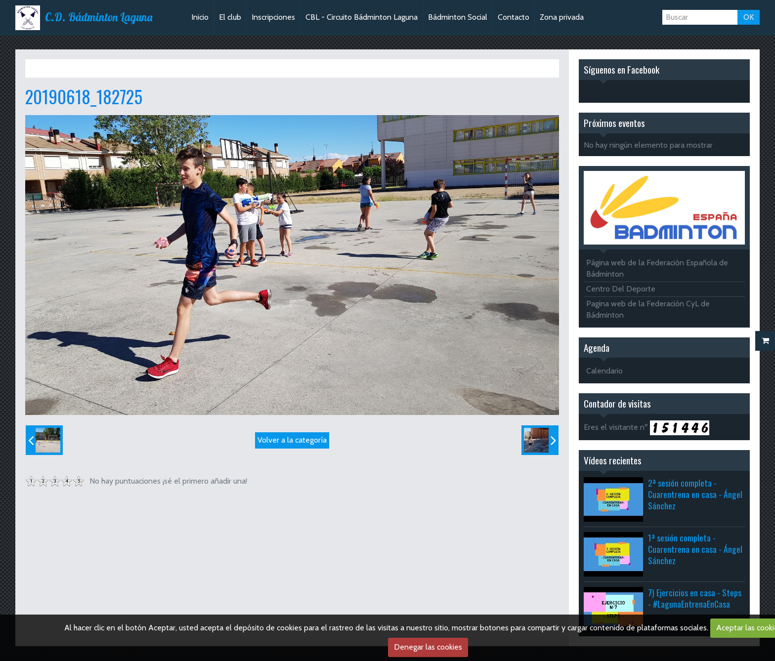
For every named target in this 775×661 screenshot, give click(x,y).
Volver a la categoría (292, 440)
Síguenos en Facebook (621, 69)
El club (230, 17)
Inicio (200, 17)
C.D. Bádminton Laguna (98, 17)
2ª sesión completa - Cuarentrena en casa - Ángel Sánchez (695, 494)
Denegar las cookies (428, 647)
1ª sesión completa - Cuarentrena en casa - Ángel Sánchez (695, 549)
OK (748, 17)
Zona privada (562, 17)
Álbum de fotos (91, 68)
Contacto (513, 17)
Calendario (604, 370)
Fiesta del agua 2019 (157, 68)
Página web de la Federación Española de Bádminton (657, 268)
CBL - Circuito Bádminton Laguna (361, 17)
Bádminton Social (457, 17)
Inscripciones (273, 17)
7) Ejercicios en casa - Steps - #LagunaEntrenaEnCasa (694, 598)
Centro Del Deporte (620, 288)
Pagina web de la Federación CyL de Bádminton (648, 309)
